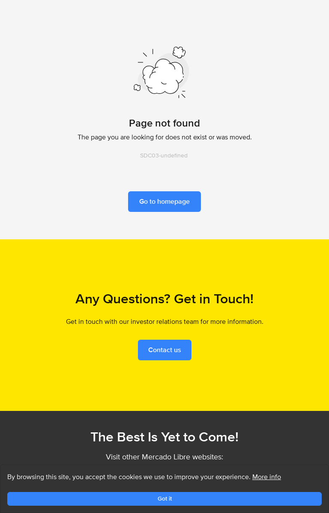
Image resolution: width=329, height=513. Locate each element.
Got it (165, 498)
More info (266, 477)
